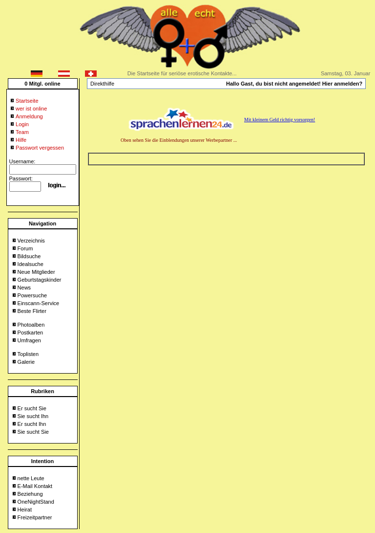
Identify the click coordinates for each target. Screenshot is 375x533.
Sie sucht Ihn (33, 416)
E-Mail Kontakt (35, 486)
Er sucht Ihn (32, 424)
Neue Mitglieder (36, 272)
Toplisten (28, 354)
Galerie (26, 362)
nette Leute (31, 478)
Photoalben (31, 325)
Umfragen (29, 340)
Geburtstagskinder (40, 280)
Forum (25, 248)
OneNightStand (36, 502)
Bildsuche (29, 256)
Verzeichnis (31, 241)
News (24, 287)
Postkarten (30, 332)
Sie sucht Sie (33, 432)
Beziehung (30, 494)
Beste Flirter (32, 311)
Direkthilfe (102, 84)
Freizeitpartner (35, 517)
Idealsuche (30, 264)
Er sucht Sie (32, 408)
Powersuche (32, 295)
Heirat (25, 509)
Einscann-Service (39, 303)
